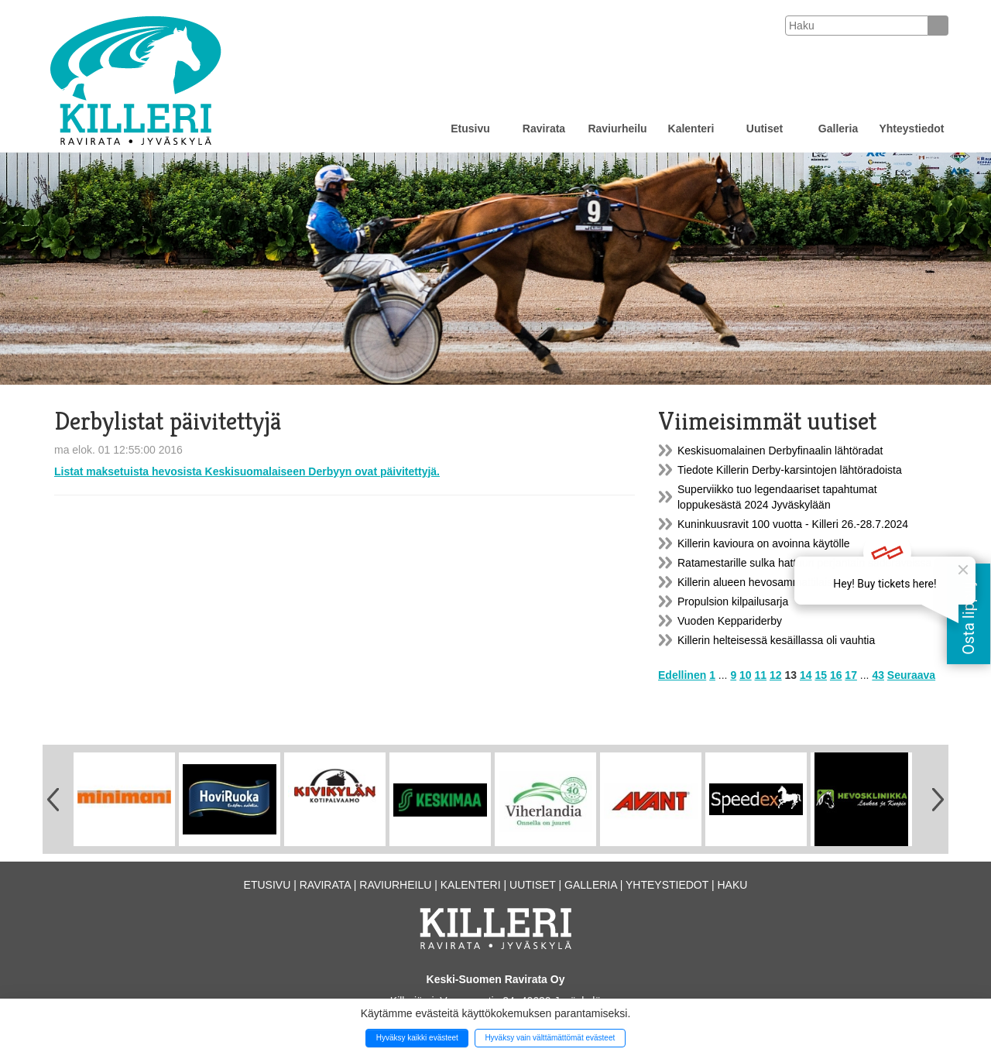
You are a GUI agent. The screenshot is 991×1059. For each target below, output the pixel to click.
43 (878, 675)
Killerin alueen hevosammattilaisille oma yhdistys (794, 582)
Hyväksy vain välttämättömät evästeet (550, 1037)
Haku (732, 885)
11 (761, 675)
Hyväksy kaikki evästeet (417, 1037)
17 (851, 675)
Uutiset (764, 128)
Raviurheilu (617, 128)
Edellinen (682, 675)
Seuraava (911, 675)
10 (745, 675)
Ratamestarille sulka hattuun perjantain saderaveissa (804, 563)
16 (836, 675)
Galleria (838, 128)
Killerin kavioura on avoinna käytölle (763, 543)
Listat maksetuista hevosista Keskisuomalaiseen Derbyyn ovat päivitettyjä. (247, 471)
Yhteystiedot (911, 128)
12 (776, 675)
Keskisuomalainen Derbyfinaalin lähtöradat (780, 450)
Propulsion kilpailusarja (732, 601)
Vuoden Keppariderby (729, 621)
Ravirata (544, 128)
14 (806, 675)
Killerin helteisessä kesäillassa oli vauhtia (776, 640)
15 (820, 675)
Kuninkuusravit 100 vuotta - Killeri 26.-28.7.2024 (792, 524)
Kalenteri (691, 128)
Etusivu (470, 128)
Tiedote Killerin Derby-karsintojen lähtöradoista (789, 470)
